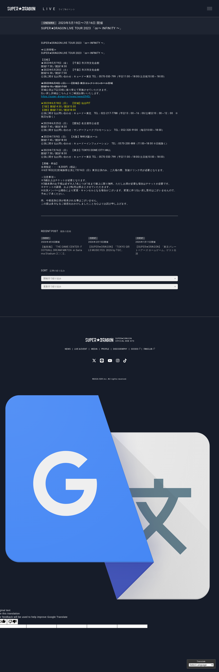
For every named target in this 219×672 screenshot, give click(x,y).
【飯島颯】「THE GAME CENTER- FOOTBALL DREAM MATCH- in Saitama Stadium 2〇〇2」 (61, 250)
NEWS (67, 349)
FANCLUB (148, 349)
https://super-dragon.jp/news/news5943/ (66, 96)
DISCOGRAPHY (120, 349)
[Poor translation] (12, 621)
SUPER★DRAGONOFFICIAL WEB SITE (124, 339)
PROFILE (105, 349)
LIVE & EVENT (80, 349)
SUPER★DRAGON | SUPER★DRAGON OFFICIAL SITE (22, 8)
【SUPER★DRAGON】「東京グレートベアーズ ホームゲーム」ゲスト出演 (156, 250)
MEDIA (94, 349)
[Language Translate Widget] (201, 665)
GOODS (134, 349)
